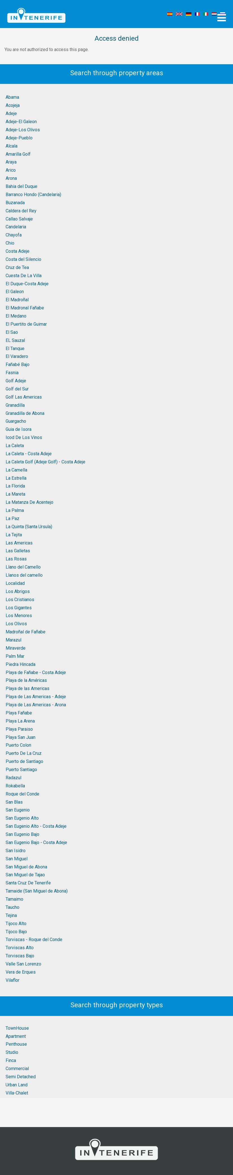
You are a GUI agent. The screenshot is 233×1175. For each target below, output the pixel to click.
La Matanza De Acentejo (29, 502)
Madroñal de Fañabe (25, 631)
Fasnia (12, 372)
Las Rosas (16, 559)
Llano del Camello (23, 567)
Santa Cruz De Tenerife (28, 883)
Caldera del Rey (21, 210)
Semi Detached (21, 1076)
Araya (11, 162)
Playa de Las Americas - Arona (36, 704)
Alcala (11, 146)
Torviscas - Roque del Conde (34, 939)
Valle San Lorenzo (23, 964)
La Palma (15, 510)
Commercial (17, 1068)
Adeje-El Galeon (21, 121)
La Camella (16, 470)
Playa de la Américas (26, 680)
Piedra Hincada (20, 664)
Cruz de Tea (17, 267)
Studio (12, 1052)
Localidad (15, 583)
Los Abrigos (18, 591)
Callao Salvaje (19, 219)
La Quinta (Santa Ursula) (29, 526)
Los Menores (19, 615)
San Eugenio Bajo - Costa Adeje (36, 842)
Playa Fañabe (19, 713)
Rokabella (15, 785)
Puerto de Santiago (24, 761)
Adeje (11, 113)
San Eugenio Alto (22, 818)
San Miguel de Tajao (25, 874)
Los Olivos (16, 623)
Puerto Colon (18, 745)
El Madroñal (17, 299)
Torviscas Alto (20, 947)
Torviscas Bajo (20, 955)
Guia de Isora (18, 429)
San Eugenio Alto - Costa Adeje (36, 826)
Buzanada (15, 202)
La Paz (12, 518)
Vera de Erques (21, 972)
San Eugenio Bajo (22, 834)
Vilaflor (12, 980)
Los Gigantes (19, 607)
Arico (11, 170)
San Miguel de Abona (26, 867)
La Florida (15, 486)
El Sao (12, 332)
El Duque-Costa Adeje (27, 283)
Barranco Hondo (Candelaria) (33, 194)
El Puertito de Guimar (26, 324)
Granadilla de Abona (25, 413)
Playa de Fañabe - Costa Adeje (36, 672)
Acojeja (13, 105)
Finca (11, 1060)
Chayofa (14, 235)
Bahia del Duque (21, 186)
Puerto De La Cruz (24, 753)
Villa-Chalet (17, 1093)
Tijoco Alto (16, 923)
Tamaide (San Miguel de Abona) (37, 891)
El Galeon (15, 291)
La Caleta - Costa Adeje (29, 453)
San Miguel (17, 858)
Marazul (13, 640)
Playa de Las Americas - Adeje (36, 696)
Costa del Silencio (23, 259)
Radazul (13, 777)
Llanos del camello (24, 575)
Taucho (12, 907)
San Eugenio (18, 810)
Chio (10, 243)
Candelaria (16, 226)
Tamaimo (14, 899)
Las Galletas (18, 550)
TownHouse (17, 1028)
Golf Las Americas (24, 397)
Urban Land (17, 1084)
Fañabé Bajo (17, 364)
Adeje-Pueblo (19, 138)
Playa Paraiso (19, 729)
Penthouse (16, 1044)
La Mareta (15, 494)
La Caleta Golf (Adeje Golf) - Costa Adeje (45, 462)
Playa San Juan (20, 737)
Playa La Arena (20, 721)
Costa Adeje (17, 251)
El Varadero (17, 356)
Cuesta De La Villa (24, 275)
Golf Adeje (16, 380)
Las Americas (19, 543)
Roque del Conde (22, 794)
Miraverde (16, 648)
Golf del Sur (17, 389)
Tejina (11, 915)
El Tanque (15, 348)
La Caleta (15, 445)
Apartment (16, 1036)
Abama (12, 97)
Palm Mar (15, 656)
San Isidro (16, 850)
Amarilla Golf (18, 154)
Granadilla (15, 405)
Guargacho (16, 421)
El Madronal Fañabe (25, 308)
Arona (11, 178)
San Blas (14, 802)
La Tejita (14, 534)
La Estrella (16, 478)
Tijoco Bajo (16, 931)
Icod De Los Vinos (24, 437)
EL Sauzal (15, 340)
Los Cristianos (20, 599)
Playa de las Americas (27, 688)
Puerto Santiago (21, 769)
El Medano (16, 316)
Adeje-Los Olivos (23, 129)
